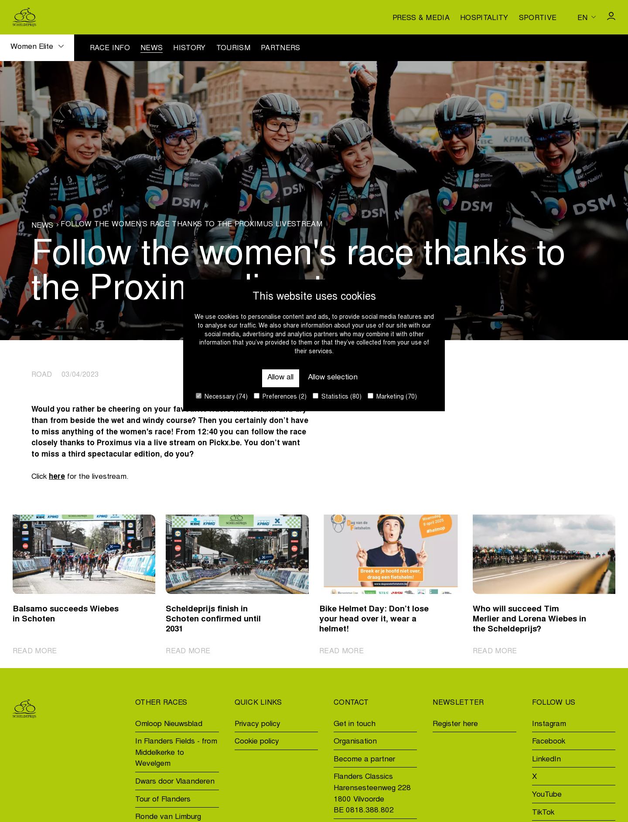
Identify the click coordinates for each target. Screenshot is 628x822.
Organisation (355, 742)
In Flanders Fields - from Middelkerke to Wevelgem (176, 753)
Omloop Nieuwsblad (168, 724)
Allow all (280, 378)
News (151, 48)
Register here (455, 724)
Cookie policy (257, 742)
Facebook (548, 742)
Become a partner (364, 760)
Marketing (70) (392, 396)
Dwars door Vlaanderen (175, 782)
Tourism (233, 48)
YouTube (547, 795)
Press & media (421, 18)
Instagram (549, 724)
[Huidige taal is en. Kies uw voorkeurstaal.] (586, 17)
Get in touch (354, 724)
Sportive (538, 18)
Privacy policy (257, 724)
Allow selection (333, 378)
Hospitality (484, 18)
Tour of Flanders (163, 800)
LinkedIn (546, 760)
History (189, 48)
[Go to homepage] (24, 17)
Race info (110, 48)
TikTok (543, 813)
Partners (280, 48)
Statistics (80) (337, 396)
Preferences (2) (280, 396)
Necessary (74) (222, 396)
